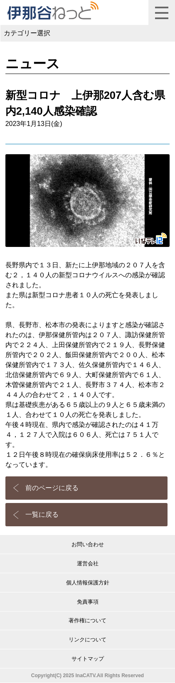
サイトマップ (87, 659)
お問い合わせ (87, 544)
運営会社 (88, 563)
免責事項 (88, 602)
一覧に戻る (42, 514)
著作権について (87, 620)
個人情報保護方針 (87, 582)
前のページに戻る (52, 487)
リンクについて (87, 639)
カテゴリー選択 (27, 33)
